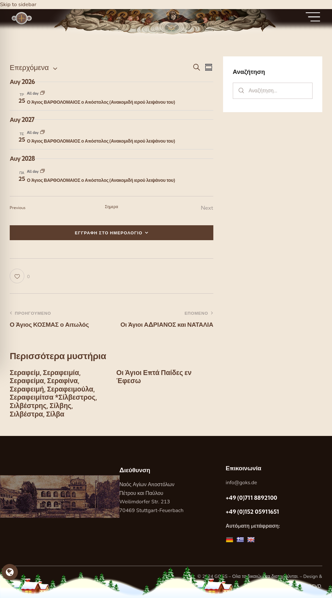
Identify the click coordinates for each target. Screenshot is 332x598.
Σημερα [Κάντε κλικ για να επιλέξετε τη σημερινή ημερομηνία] (111, 206)
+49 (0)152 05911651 (252, 513)
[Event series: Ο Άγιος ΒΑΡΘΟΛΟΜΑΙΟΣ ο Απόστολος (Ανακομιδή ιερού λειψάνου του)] (42, 93)
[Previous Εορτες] (18, 208)
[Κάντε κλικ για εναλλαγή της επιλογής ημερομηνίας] (29, 67)
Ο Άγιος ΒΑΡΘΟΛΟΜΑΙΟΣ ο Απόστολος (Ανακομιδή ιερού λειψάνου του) (101, 102)
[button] (20, 276)
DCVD (314, 588)
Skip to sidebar (18, 4)
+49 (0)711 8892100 (251, 499)
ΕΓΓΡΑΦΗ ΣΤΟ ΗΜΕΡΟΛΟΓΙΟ (109, 232)
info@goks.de (241, 484)
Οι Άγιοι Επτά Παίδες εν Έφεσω (155, 377)
